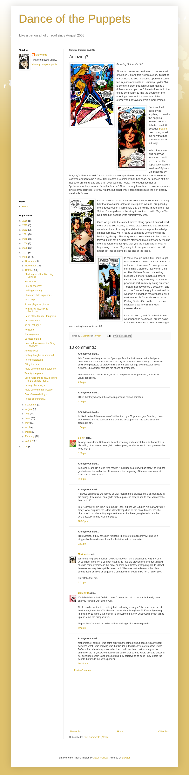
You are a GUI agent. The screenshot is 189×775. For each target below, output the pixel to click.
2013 (25, 225)
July (27, 413)
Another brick (31, 350)
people (163, 128)
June (28, 418)
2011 (25, 234)
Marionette (84, 554)
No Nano (29, 329)
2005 (25, 446)
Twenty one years (33, 373)
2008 (25, 248)
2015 (25, 220)
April (27, 427)
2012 (25, 230)
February (30, 436)
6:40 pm (82, 401)
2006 (25, 257)
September (31, 404)
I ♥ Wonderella (32, 320)
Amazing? (29, 299)
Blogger (126, 757)
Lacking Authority (33, 290)
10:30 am (83, 663)
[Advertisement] (120, 701)
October (29, 270)
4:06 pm (82, 427)
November (31, 265)
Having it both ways (34, 385)
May (27, 422)
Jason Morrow (100, 757)
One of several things (35, 394)
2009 (25, 243)
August (29, 409)
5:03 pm (82, 453)
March (28, 432)
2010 (25, 239)
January (29, 441)
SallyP (81, 438)
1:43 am (82, 628)
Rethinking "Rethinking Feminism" (36, 310)
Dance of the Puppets (75, 18)
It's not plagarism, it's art (37, 304)
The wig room (31, 334)
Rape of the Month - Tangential (40, 316)
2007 (25, 252)
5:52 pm (82, 582)
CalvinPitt (83, 593)
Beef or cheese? (32, 286)
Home (120, 731)
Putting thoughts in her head (39, 355)
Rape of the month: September (40, 368)
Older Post (163, 731)
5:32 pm (82, 479)
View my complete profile (44, 64)
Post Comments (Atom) (96, 737)
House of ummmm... (34, 399)
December (31, 261)
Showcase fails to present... (38, 295)
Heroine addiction (33, 359)
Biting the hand (32, 364)
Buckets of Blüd (32, 338)
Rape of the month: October (38, 389)
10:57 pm (83, 521)
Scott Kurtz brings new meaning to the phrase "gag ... (40, 379)
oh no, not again (32, 325)
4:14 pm (82, 382)
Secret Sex (30, 281)
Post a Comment (82, 670)
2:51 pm (82, 543)
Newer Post (76, 731)
